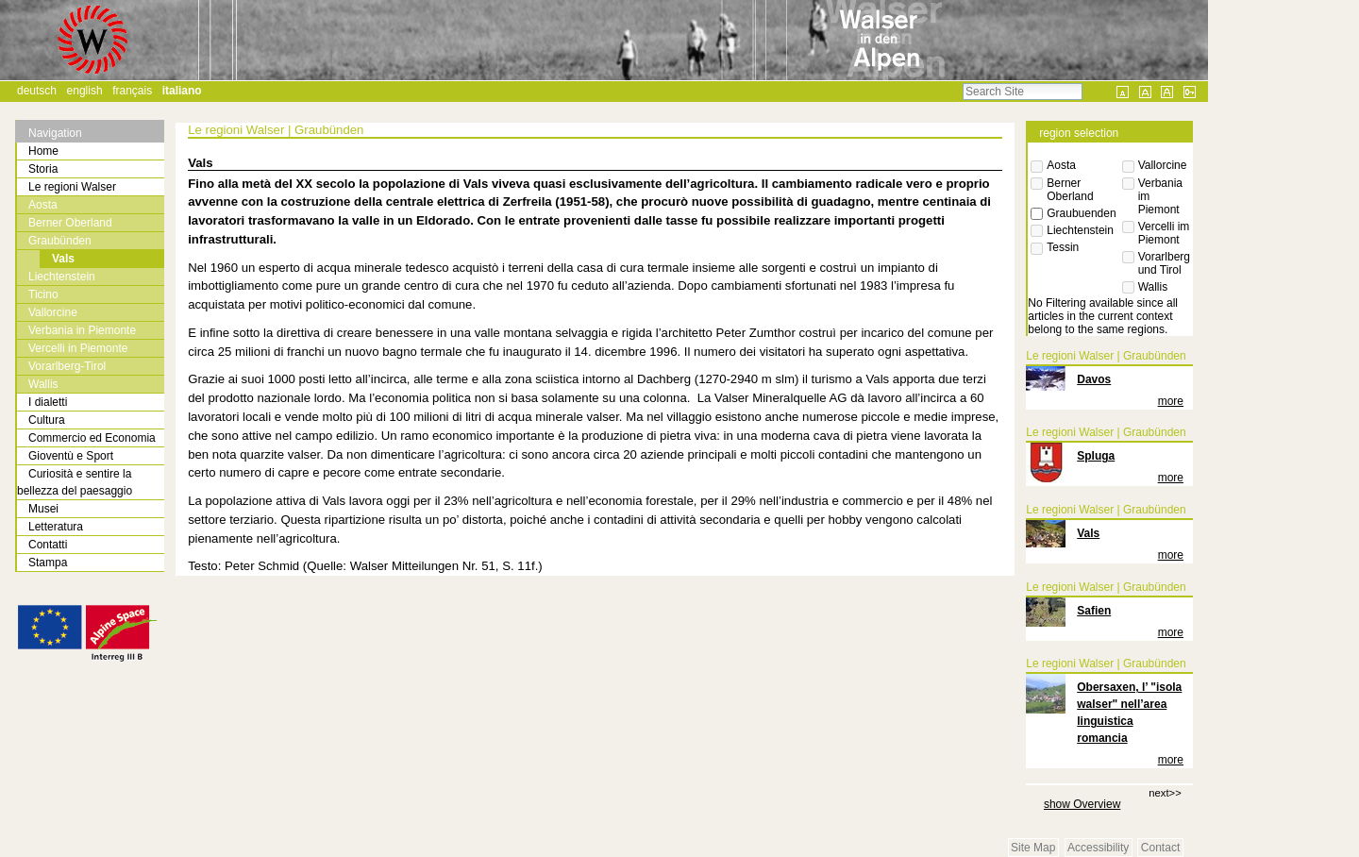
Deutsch (37, 90)
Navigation (55, 133)
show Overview (1082, 804)
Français (132, 90)
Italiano (182, 90)
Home (43, 151)
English (85, 90)
